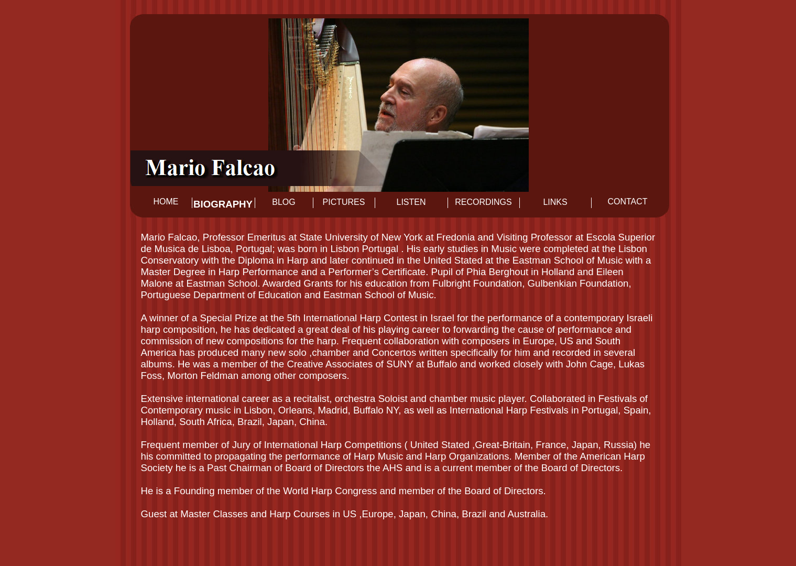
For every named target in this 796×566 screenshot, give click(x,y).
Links (555, 202)
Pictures (344, 202)
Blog (283, 202)
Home (166, 201)
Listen (411, 202)
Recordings (483, 202)
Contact (627, 201)
